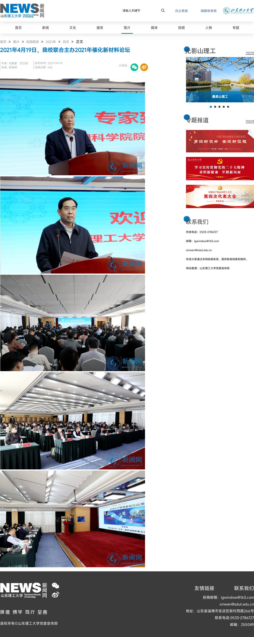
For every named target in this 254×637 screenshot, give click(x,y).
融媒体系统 (209, 11)
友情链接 (204, 588)
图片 (16, 42)
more (250, 52)
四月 (66, 42)
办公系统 (181, 11)
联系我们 (244, 588)
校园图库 (32, 42)
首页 (3, 42)
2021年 (51, 42)
